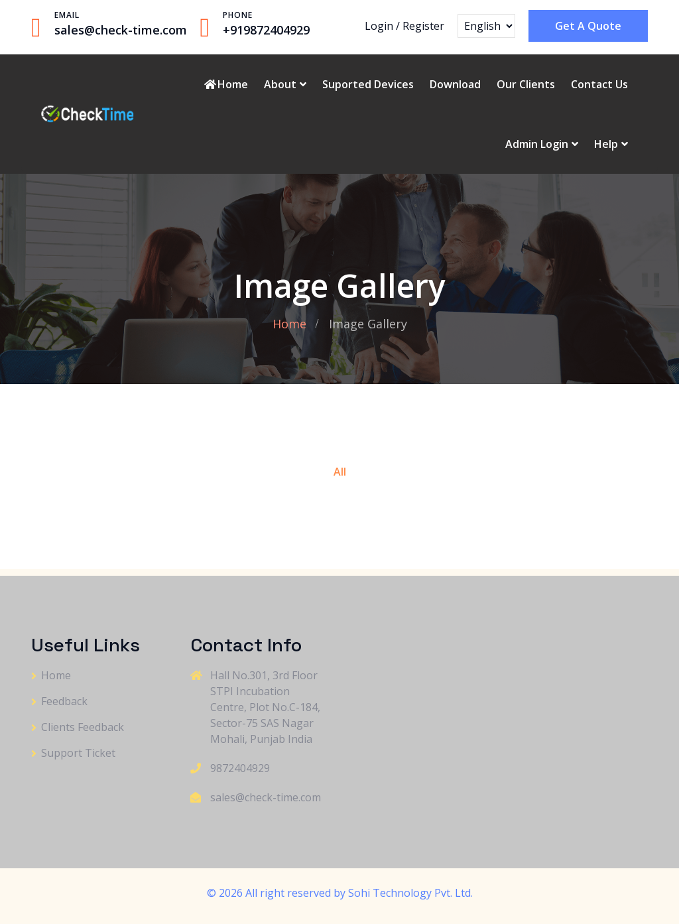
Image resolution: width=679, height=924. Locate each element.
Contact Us (599, 84)
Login (379, 26)
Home (225, 84)
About (280, 84)
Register (423, 26)
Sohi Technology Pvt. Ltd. (410, 893)
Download (455, 84)
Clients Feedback (82, 727)
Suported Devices (368, 84)
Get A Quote (588, 26)
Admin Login (536, 144)
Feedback (64, 701)
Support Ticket (78, 753)
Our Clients (526, 84)
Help (606, 144)
